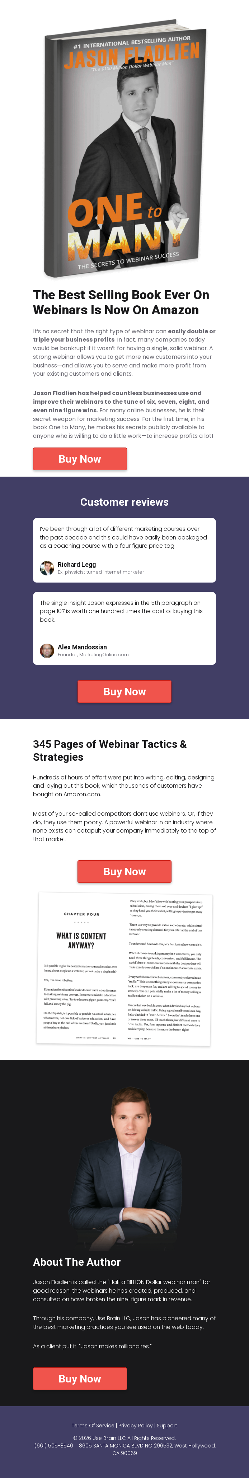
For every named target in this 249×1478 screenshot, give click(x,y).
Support (167, 1425)
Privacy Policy (135, 1425)
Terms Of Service (93, 1425)
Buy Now (79, 459)
